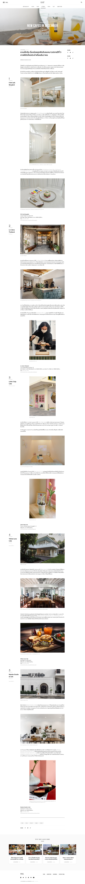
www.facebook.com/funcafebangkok (28, 220)
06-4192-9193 (26, 218)
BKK (6, 2)
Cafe (22, 823)
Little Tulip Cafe (42, 422)
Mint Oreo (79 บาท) (38, 471)
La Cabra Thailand (40, 260)
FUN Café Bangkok (41, 113)
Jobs (44, 874)
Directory (59, 6)
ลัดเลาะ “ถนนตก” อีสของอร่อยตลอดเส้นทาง (68, 858)
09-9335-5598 (26, 811)
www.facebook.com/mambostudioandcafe (29, 813)
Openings (27, 49)
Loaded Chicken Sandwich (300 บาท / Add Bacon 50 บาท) (50, 615)
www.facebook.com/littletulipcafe (28, 529)
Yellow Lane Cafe (44, 569)
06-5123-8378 (26, 663)
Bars (38, 6)
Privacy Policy (36, 881)
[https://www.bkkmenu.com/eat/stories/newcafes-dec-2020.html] (30, 828)
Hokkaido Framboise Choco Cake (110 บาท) (30, 754)
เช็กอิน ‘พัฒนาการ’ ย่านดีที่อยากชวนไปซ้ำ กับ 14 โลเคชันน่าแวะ (16, 859)
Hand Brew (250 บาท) (41, 312)
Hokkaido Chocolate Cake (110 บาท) (28, 752)
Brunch (31, 823)
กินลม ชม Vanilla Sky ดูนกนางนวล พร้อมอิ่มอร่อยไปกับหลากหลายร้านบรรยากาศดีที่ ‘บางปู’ (51, 860)
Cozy (26, 823)
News (49, 6)
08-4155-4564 (26, 370)
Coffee (36, 823)
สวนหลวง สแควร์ (12, 385)
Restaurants (26, 6)
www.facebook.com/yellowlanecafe (28, 665)
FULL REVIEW (11, 545)
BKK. (46, 65)
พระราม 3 (11, 678)
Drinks (41, 823)
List (54, 6)
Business (55, 874)
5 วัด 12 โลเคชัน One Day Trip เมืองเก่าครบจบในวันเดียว (34, 859)
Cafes (32, 6)
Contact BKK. (62, 874)
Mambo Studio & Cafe (31, 705)
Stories (43, 6)
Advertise (49, 874)
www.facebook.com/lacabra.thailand (28, 372)
